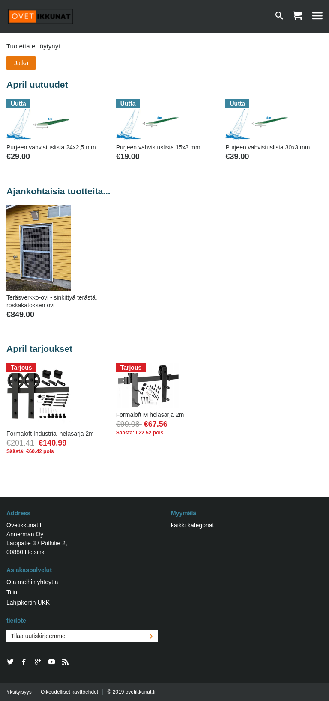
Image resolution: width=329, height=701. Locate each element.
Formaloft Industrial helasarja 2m (50, 433)
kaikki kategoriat (192, 525)
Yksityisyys (19, 692)
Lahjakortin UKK (28, 602)
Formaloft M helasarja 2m (150, 414)
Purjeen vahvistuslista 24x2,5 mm (51, 147)
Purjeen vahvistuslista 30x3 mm (267, 147)
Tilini (12, 592)
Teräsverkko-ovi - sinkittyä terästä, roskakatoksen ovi (51, 301)
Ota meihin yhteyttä (32, 582)
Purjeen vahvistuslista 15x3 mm (158, 147)
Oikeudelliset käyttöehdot (69, 692)
